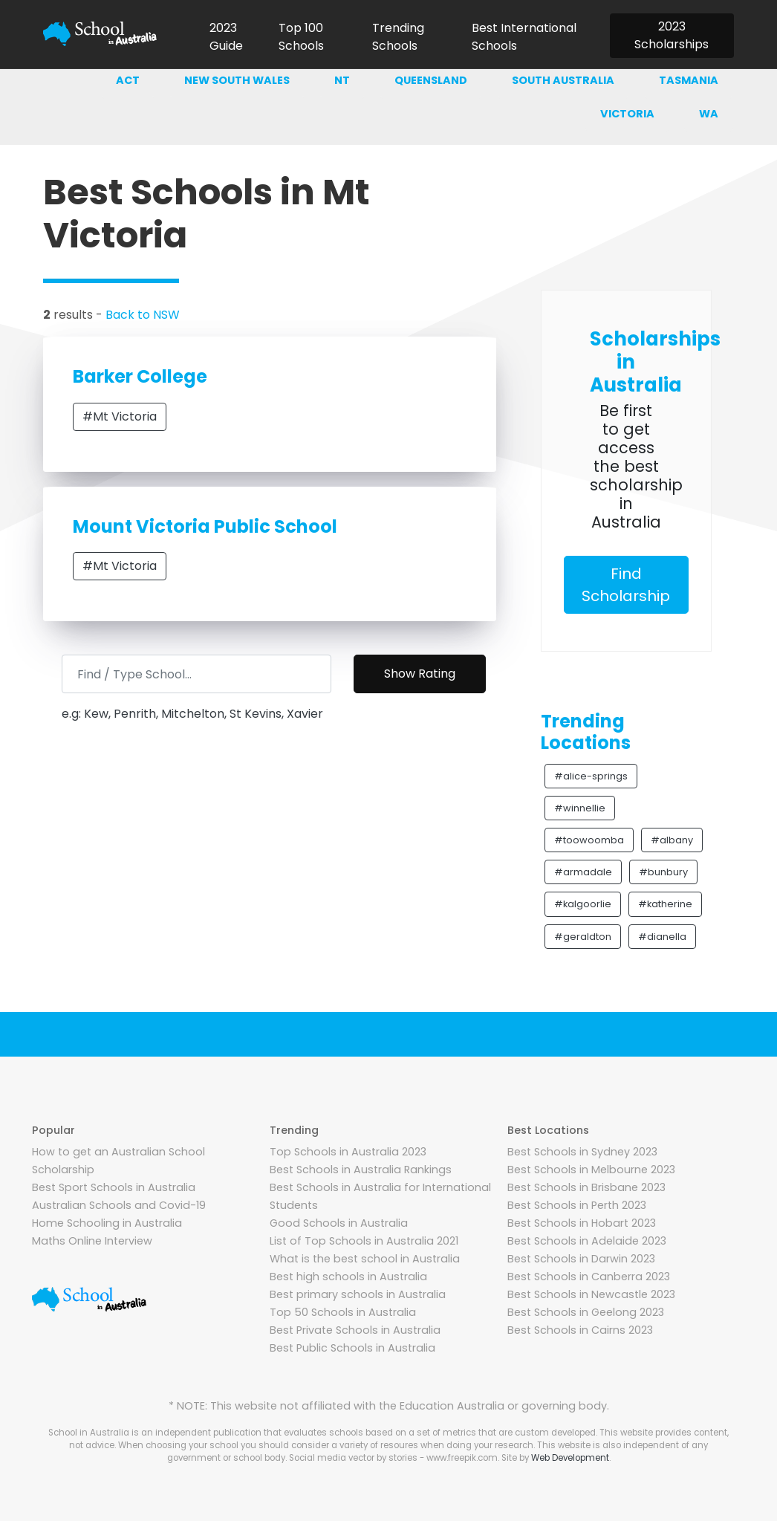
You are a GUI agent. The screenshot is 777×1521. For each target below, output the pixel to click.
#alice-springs (591, 776)
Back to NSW (142, 314)
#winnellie (579, 808)
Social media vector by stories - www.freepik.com (393, 1458)
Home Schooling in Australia (107, 1223)
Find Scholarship (626, 584)
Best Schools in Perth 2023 (576, 1205)
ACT (128, 80)
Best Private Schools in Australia (355, 1330)
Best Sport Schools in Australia (113, 1187)
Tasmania (688, 80)
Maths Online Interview (92, 1240)
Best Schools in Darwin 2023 (581, 1258)
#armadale (583, 872)
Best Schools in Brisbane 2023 (586, 1187)
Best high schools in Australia (348, 1276)
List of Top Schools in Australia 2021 (364, 1240)
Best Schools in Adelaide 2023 (586, 1240)
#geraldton (582, 936)
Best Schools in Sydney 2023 (582, 1151)
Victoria (627, 113)
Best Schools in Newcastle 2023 (591, 1294)
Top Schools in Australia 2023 (348, 1151)
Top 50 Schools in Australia (343, 1312)
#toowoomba (589, 840)
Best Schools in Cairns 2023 (580, 1330)
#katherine (665, 904)
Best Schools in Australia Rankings (361, 1169)
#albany (672, 840)
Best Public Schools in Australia (352, 1347)
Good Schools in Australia (339, 1223)
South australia (563, 80)
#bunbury (663, 872)
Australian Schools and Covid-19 (119, 1205)
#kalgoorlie (582, 904)
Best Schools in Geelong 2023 (585, 1312)
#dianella (662, 936)
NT (342, 80)
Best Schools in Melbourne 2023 (591, 1169)
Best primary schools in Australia (358, 1294)
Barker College (140, 376)
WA (708, 113)
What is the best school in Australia (365, 1258)
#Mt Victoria (119, 416)
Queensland (430, 80)
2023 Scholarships (671, 35)
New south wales (237, 80)
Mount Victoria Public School (205, 526)
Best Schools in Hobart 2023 (581, 1223)
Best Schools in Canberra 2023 (588, 1276)
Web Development (570, 1458)
